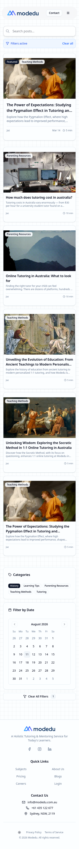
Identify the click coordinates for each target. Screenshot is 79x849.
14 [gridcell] (46, 654)
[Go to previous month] (14, 624)
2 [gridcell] (14, 646)
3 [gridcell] (20, 646)
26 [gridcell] (14, 638)
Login (58, 783)
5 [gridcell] (33, 646)
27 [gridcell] (20, 638)
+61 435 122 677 (42, 808)
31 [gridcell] (46, 638)
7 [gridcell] (46, 646)
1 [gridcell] (53, 638)
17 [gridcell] (20, 662)
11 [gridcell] (27, 654)
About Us (58, 769)
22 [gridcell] (53, 662)
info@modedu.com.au (42, 802)
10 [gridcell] (20, 654)
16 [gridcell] (14, 662)
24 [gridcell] (20, 670)
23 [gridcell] (14, 670)
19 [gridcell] (33, 662)
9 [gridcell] (14, 654)
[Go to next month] (64, 624)
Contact (54, 13)
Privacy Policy (34, 832)
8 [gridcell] (53, 646)
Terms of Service (54, 832)
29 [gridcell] (33, 638)
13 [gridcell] (40, 654)
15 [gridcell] (53, 654)
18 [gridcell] (27, 662)
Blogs (58, 776)
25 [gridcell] (27, 670)
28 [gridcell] (27, 638)
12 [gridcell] (33, 654)
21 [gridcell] (46, 662)
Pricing (20, 776)
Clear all (67, 43)
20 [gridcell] (40, 662)
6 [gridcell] (40, 646)
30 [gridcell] (40, 638)
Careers (21, 783)
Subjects (20, 769)
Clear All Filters (39, 696)
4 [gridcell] (27, 646)
